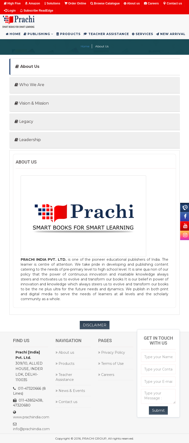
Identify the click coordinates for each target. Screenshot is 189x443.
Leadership (28, 139)
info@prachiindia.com (31, 429)
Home (13, 34)
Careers (151, 3)
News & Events (70, 390)
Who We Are (29, 84)
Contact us (172, 3)
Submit (158, 410)
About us (132, 3)
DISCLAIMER (94, 325)
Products (68, 34)
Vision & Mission (32, 103)
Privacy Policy (111, 352)
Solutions (52, 3)
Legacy (24, 121)
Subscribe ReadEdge (36, 10)
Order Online (75, 3)
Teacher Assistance (106, 34)
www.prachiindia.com (31, 417)
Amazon (32, 3)
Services (142, 34)
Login (10, 10)
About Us (27, 66)
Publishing (38, 34)
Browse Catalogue (105, 3)
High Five (12, 3)
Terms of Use (111, 363)
